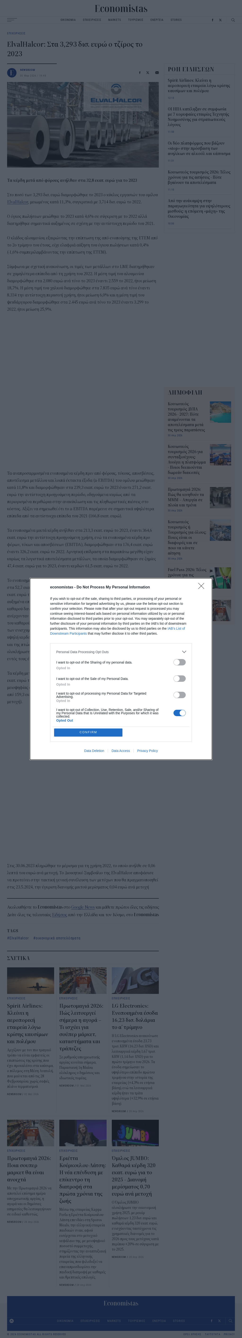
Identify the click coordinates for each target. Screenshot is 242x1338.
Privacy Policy (147, 751)
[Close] (202, 587)
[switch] (179, 662)
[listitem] (121, 651)
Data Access (121, 751)
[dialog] (121, 669)
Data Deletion (94, 751)
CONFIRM (88, 732)
